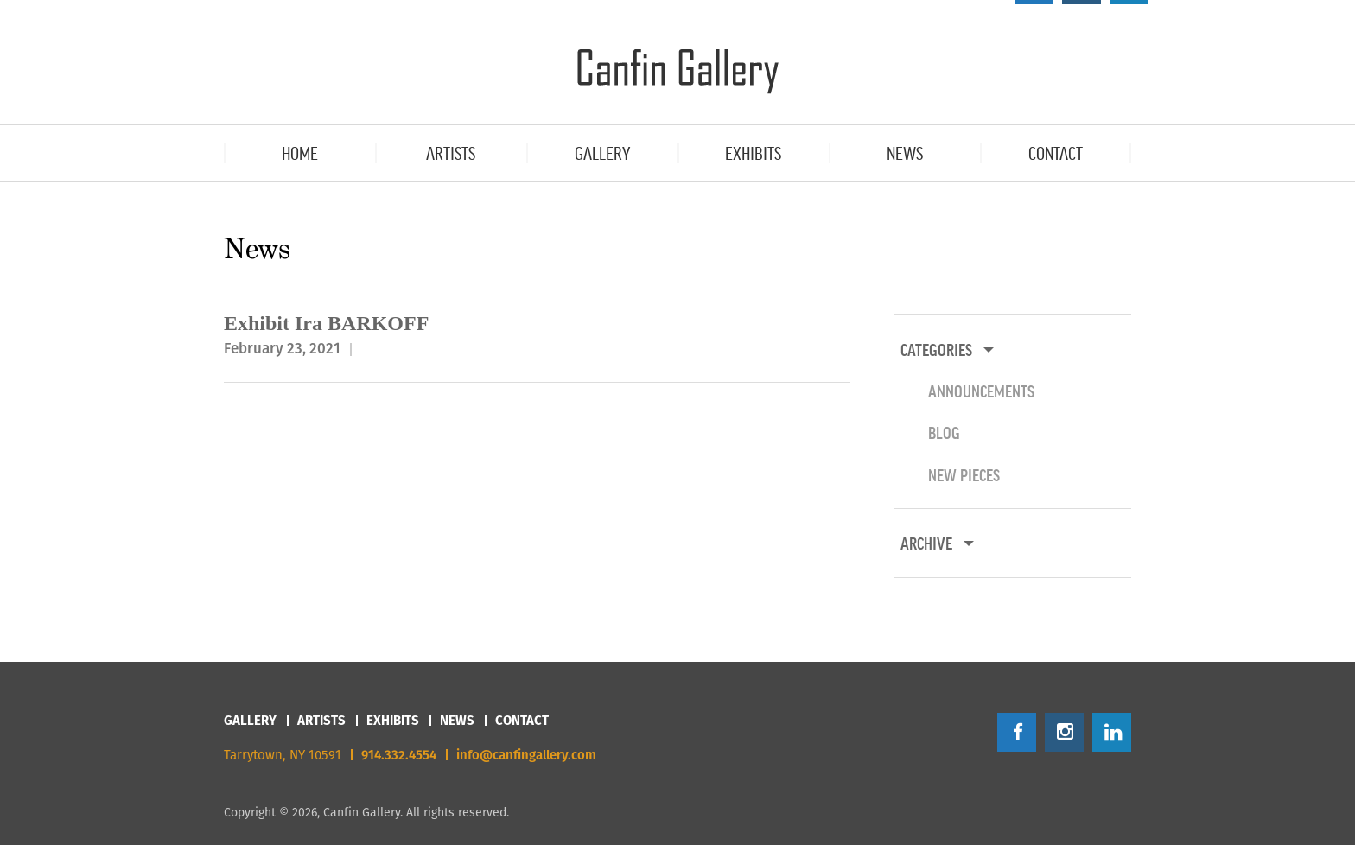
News (457, 720)
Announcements (981, 390)
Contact (522, 720)
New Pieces (964, 474)
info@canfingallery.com (526, 755)
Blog (944, 432)
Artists (321, 720)
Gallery (250, 720)
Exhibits (392, 720)
